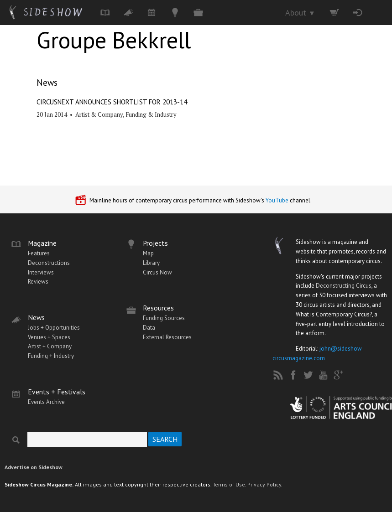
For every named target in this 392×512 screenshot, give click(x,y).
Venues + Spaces (49, 337)
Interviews (41, 272)
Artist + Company (50, 346)
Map (148, 253)
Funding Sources (164, 318)
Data (149, 327)
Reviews (38, 281)
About (300, 12)
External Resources (167, 337)
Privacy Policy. (264, 484)
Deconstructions (49, 263)
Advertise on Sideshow (34, 467)
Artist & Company (99, 114)
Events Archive (46, 402)
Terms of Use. (229, 484)
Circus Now (157, 272)
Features (39, 253)
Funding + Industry (51, 356)
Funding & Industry (151, 114)
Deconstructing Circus (343, 286)
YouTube (277, 200)
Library (151, 263)
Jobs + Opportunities (54, 327)
